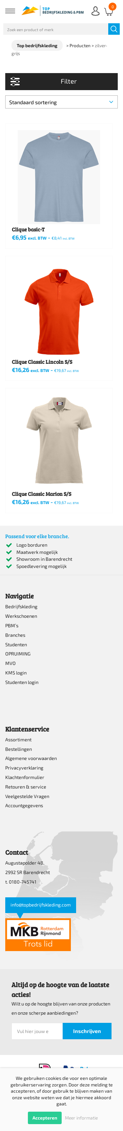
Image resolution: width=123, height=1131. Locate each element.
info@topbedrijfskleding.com (40, 904)
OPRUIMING (18, 653)
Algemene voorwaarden (31, 758)
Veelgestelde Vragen (27, 796)
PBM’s (11, 625)
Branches (15, 635)
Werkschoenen (21, 616)
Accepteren (44, 1118)
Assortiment (18, 739)
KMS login (16, 672)
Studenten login (21, 682)
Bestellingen (18, 749)
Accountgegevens (24, 805)
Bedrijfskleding (21, 606)
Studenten (16, 644)
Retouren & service (25, 787)
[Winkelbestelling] (61, 101)
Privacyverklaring (24, 767)
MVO (10, 663)
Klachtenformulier (24, 777)
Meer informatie (81, 1118)
